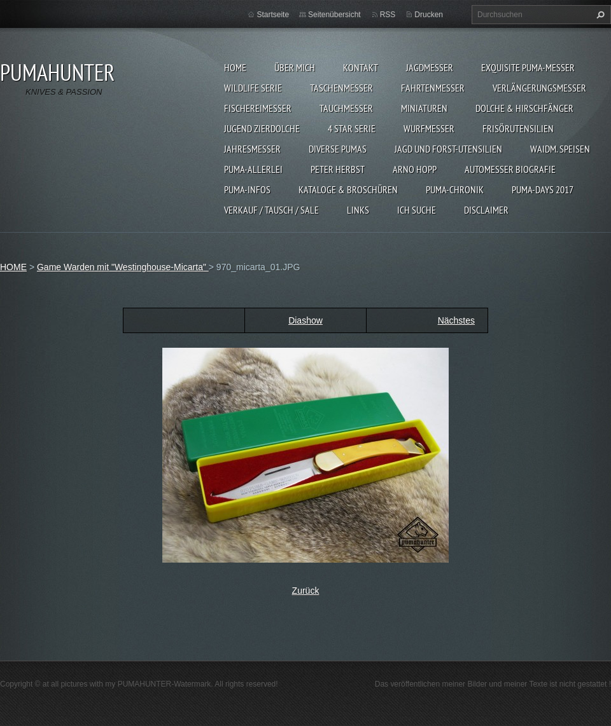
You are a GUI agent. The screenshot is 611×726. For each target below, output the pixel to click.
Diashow (305, 320)
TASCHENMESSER (341, 87)
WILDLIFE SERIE (253, 87)
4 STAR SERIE (352, 128)
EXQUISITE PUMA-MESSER (528, 67)
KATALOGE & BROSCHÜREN (348, 189)
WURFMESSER (429, 128)
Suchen (598, 14)
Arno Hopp (415, 169)
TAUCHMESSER (346, 108)
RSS (388, 14)
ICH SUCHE (416, 209)
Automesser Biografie (510, 169)
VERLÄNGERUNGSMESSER (539, 87)
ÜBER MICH (294, 67)
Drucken (428, 14)
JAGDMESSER (429, 67)
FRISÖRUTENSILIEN (518, 128)
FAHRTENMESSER (433, 87)
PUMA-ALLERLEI (253, 169)
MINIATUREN (424, 108)
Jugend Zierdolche (262, 128)
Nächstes (456, 320)
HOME (235, 67)
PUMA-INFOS (247, 189)
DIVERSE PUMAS (338, 148)
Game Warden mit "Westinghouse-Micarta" (123, 267)
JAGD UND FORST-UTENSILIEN (448, 148)
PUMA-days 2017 (542, 189)
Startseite (272, 14)
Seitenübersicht (334, 14)
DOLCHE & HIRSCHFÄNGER (524, 108)
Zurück (306, 591)
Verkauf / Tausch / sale (271, 209)
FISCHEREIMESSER (257, 108)
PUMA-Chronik (455, 189)
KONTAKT (360, 67)
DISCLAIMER (486, 209)
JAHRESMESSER (252, 148)
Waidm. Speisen (560, 148)
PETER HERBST (338, 169)
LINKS (358, 209)
